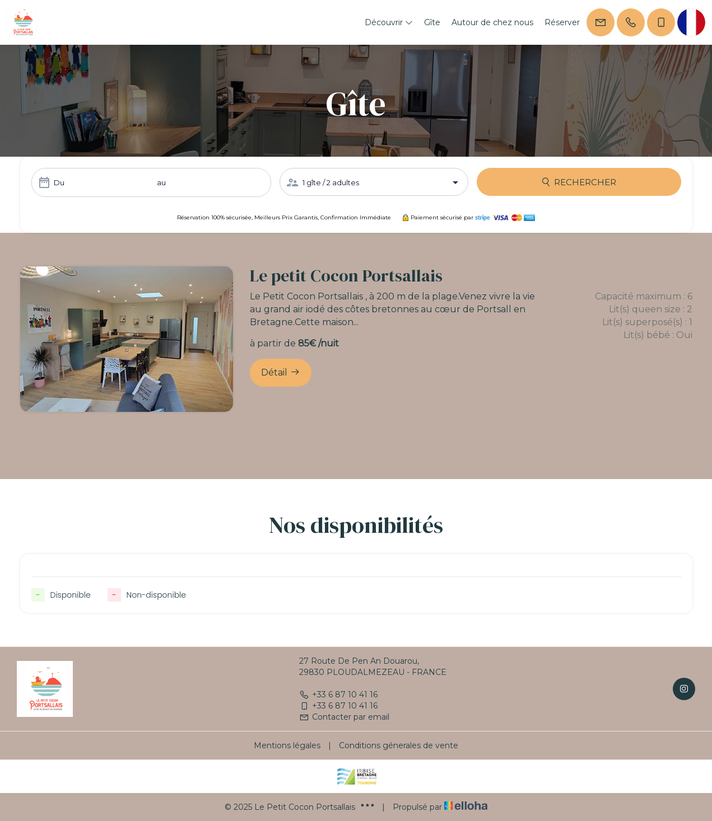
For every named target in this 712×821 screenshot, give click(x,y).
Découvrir (389, 22)
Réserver (562, 22)
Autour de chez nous (492, 22)
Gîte (432, 22)
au (161, 182)
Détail (280, 372)
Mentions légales (287, 745)
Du (59, 182)
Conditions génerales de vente (398, 745)
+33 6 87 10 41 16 (338, 694)
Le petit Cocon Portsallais (346, 275)
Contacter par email (344, 717)
